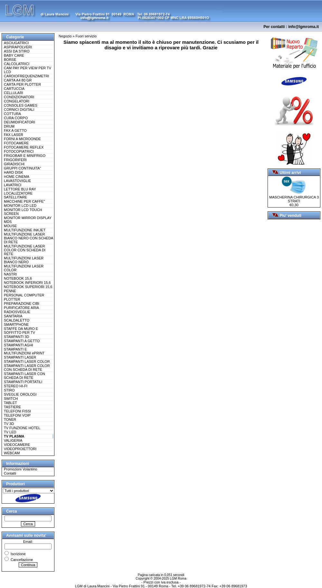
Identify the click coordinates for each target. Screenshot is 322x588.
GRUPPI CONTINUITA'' (22, 168)
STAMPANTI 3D (16, 337)
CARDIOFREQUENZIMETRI (26, 76)
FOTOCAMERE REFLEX (23, 147)
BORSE (10, 60)
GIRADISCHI (14, 164)
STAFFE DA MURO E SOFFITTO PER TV (21, 330)
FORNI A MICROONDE (22, 139)
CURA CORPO (16, 118)
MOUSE (10, 226)
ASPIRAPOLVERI (18, 47)
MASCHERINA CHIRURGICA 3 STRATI (294, 197)
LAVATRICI (12, 185)
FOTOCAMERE (16, 143)
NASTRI (10, 274)
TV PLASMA (14, 436)
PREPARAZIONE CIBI (21, 303)
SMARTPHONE (16, 324)
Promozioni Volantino (20, 469)
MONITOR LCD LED (20, 205)
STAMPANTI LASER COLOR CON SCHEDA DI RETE (27, 367)
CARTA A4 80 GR (18, 80)
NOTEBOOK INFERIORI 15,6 (27, 282)
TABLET (10, 403)
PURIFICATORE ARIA (21, 308)
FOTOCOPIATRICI (19, 151)
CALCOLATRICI (16, 64)
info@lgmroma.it (303, 26)
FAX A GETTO (15, 130)
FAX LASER (13, 135)
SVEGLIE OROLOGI (20, 394)
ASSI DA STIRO (16, 51)
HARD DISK (13, 172)
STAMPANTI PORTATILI (23, 382)
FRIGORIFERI (15, 160)
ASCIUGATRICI (16, 43)
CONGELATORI (16, 101)
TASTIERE (12, 407)
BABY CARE (14, 55)
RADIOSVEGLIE (17, 312)
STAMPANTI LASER (20, 357)
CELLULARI (13, 93)
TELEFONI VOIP (17, 415)
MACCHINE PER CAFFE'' (24, 201)
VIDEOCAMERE (17, 445)
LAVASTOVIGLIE (17, 181)
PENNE (10, 291)
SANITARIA (13, 316)
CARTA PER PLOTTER (22, 84)
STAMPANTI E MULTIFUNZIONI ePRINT (24, 351)
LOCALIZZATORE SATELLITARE (18, 195)
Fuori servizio (86, 36)
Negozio (65, 36)
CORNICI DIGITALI (19, 109)
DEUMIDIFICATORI (19, 122)
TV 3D (9, 424)
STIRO (9, 390)
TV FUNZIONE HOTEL (22, 428)
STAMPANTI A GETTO (22, 341)
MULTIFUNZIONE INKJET (24, 230)
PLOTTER (12, 299)
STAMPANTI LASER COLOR (27, 361)
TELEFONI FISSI (17, 411)
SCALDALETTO (16, 320)
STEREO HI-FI (15, 386)
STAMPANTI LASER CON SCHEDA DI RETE (24, 376)
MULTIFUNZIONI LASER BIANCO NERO (23, 260)
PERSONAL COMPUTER (24, 295)
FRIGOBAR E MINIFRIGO (24, 156)
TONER (10, 419)
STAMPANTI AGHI (18, 345)
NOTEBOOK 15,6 (18, 278)
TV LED (10, 432)
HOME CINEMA (16, 176)
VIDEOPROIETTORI (20, 449)
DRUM (9, 126)
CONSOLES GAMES (20, 105)
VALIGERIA (13, 440)
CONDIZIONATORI (19, 97)
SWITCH (11, 398)
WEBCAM (12, 453)
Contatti (10, 473)
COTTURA (12, 114)
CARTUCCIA (14, 89)
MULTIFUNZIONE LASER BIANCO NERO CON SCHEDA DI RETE (28, 238)
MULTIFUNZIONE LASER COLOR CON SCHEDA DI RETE (24, 250)
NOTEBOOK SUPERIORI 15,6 (28, 287)
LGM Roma (178, 578)
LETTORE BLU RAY (20, 189)
